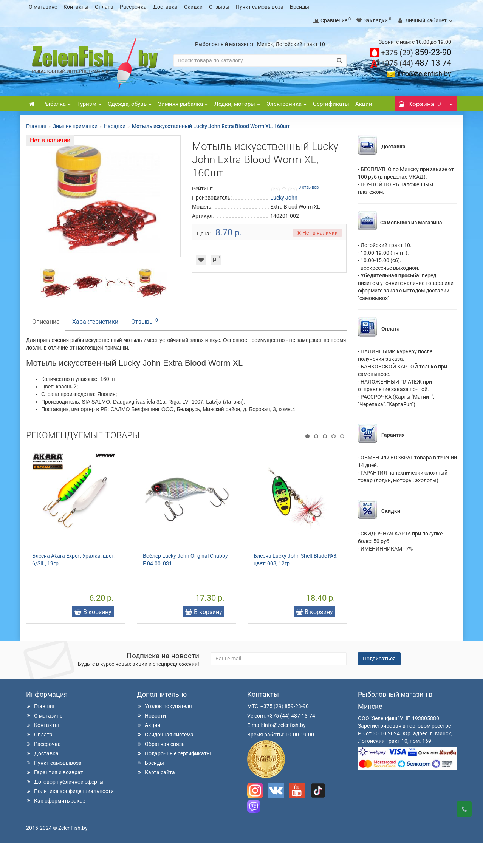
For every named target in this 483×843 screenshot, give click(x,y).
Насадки (114, 126)
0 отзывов (309, 187)
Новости (151, 716)
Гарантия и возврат (54, 772)
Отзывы (219, 7)
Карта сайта (156, 772)
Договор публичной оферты (65, 782)
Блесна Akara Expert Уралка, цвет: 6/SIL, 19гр (73, 559)
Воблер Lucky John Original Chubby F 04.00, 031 (185, 559)
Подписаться (379, 659)
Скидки (193, 7)
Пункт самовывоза (259, 7)
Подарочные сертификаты (174, 753)
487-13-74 (416, 63)
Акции (363, 104)
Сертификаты (331, 104)
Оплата (104, 7)
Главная (36, 126)
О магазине (43, 7)
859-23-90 (416, 52)
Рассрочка (133, 7)
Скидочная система (165, 735)
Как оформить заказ (55, 801)
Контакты (75, 7)
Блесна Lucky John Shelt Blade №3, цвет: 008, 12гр (295, 559)
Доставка (165, 7)
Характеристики (95, 321)
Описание (45, 321)
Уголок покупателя (164, 706)
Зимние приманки (75, 126)
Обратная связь (161, 744)
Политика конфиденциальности (70, 791)
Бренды (299, 7)
